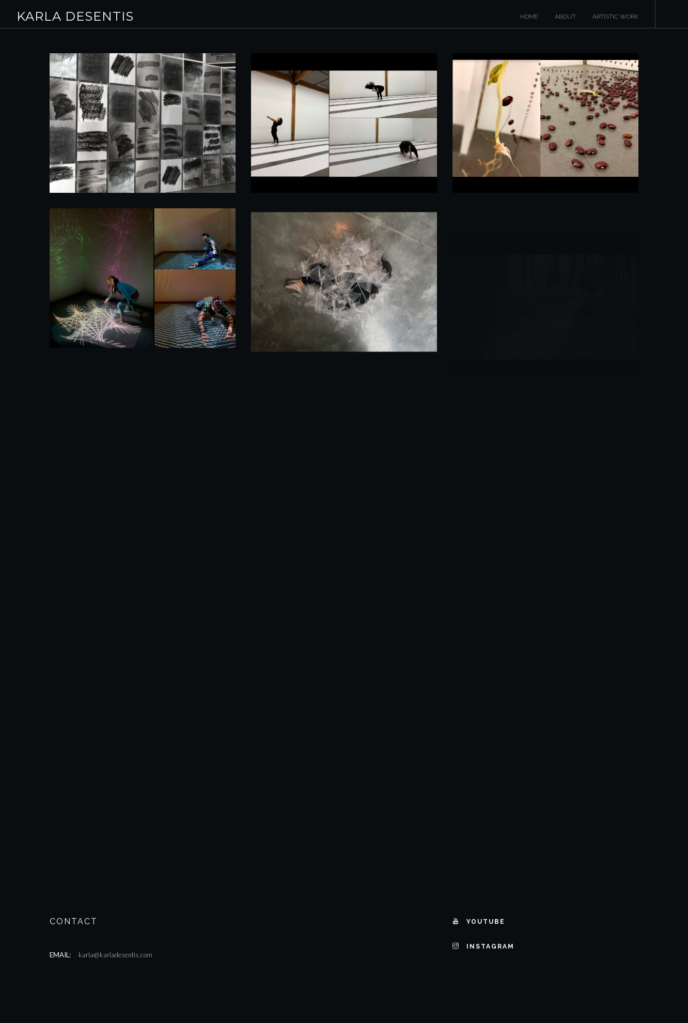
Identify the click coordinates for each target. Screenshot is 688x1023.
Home (529, 16)
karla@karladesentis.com (115, 955)
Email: (60, 955)
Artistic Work (615, 16)
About (565, 16)
